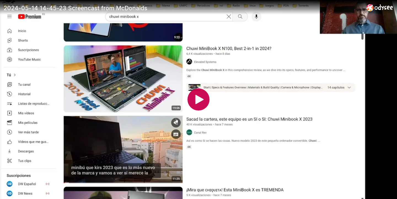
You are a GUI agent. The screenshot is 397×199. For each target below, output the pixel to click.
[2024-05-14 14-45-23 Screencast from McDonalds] (183, 8)
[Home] (379, 8)
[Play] (198, 99)
